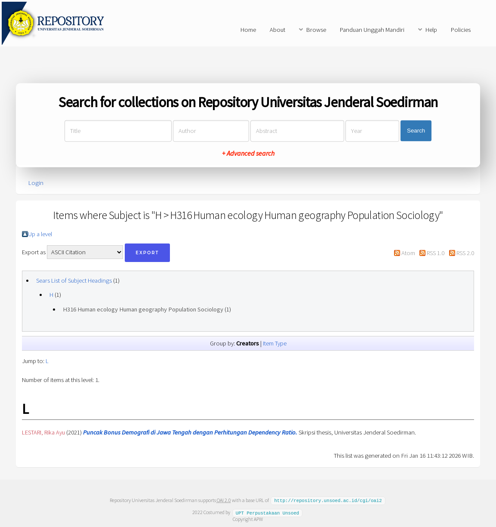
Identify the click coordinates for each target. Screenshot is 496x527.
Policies (461, 30)
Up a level (40, 234)
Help (431, 30)
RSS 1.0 (435, 253)
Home (248, 30)
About (277, 30)
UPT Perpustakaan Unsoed (267, 512)
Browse (316, 30)
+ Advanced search (248, 153)
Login (35, 183)
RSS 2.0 (465, 253)
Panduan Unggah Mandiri (372, 30)
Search (416, 131)
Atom (408, 253)
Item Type (275, 343)
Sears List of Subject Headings (74, 280)
